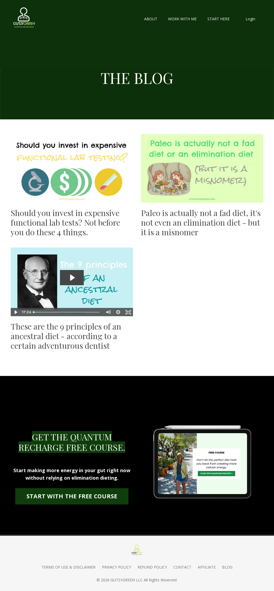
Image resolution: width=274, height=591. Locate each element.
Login (250, 18)
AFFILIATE (207, 567)
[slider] (67, 312)
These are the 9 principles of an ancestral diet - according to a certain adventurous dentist (66, 336)
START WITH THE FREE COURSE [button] (71, 496)
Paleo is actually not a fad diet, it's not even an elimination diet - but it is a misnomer (201, 222)
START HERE (218, 18)
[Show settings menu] (118, 312)
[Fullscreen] (128, 312)
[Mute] (108, 312)
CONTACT (182, 567)
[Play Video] (15, 312)
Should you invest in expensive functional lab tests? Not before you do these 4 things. (65, 222)
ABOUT (150, 18)
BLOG (227, 567)
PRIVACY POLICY (116, 567)
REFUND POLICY (152, 567)
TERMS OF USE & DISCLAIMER (68, 567)
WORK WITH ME (182, 18)
